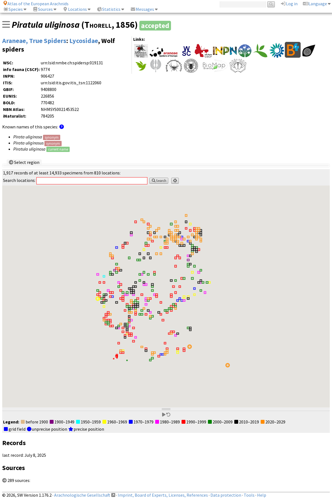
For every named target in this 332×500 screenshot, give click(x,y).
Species (13, 9)
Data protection (225, 495)
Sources (42, 9)
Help (261, 495)
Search (158, 180)
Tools (249, 495)
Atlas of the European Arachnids (36, 3)
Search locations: (75, 180)
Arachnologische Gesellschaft (82, 495)
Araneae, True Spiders (34, 40)
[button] (189, 346)
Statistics (108, 9)
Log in (289, 3)
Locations (74, 9)
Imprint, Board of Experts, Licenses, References (163, 495)
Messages (142, 9)
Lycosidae (83, 40)
